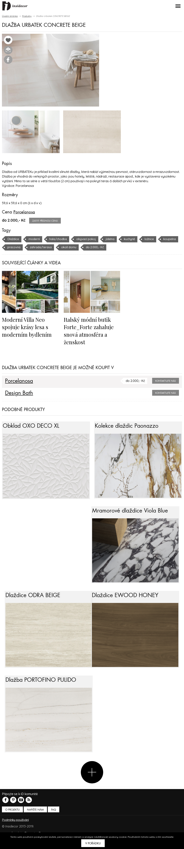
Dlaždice (13, 239)
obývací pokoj (89, 239)
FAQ (53, 821)
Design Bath (19, 392)
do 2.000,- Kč (122, 247)
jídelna (114, 239)
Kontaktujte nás (165, 380)
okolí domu (95, 247)
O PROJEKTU (12, 821)
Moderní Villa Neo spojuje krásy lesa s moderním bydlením (28, 327)
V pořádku (93, 843)
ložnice (155, 239)
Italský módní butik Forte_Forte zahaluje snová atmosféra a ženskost (90, 330)
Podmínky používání (16, 831)
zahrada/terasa (66, 247)
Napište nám (35, 821)
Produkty (26, 16)
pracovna (37, 247)
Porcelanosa (24, 212)
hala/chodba (60, 239)
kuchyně (135, 239)
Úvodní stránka (10, 16)
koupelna (14, 247)
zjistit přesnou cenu (45, 220)
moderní (35, 239)
